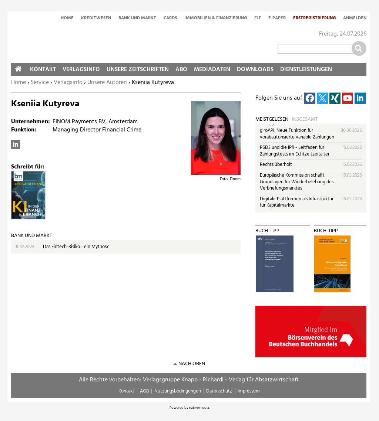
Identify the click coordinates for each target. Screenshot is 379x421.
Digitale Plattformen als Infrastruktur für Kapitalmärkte (296, 202)
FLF (257, 18)
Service (40, 82)
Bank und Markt (137, 18)
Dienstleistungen (306, 69)
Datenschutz (219, 391)
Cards (170, 18)
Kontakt (43, 69)
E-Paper (277, 18)
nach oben (191, 364)
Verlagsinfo (68, 82)
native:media (199, 408)
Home (67, 18)
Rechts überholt (276, 164)
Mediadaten (212, 69)
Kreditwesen (96, 18)
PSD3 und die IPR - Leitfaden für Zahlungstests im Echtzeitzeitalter (294, 151)
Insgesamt (305, 120)
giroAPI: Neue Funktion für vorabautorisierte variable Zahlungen (297, 134)
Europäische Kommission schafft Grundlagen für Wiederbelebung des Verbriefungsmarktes (296, 181)
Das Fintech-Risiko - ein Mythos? (76, 247)
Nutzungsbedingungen (177, 391)
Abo (181, 69)
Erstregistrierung (314, 18)
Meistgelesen (271, 120)
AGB (144, 391)
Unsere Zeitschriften (138, 69)
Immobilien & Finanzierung (215, 18)
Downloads (255, 69)
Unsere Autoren (107, 82)
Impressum (249, 391)
